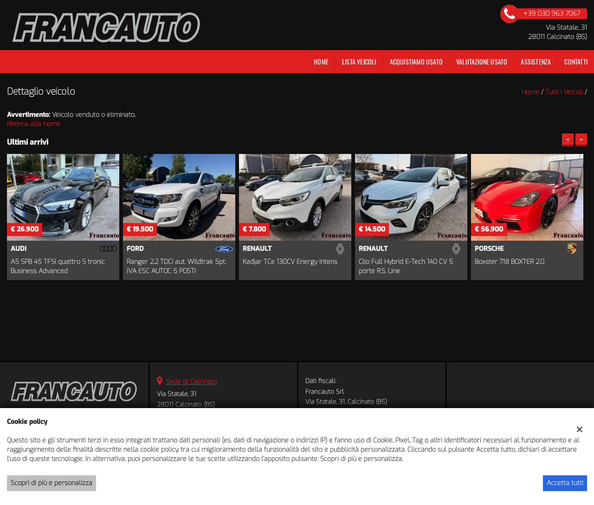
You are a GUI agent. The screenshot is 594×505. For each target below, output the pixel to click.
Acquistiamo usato (416, 61)
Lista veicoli (359, 61)
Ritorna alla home (33, 124)
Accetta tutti (565, 483)
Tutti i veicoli (564, 92)
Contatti (576, 61)
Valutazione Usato (481, 61)
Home (321, 61)
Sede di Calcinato (191, 381)
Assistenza (536, 61)
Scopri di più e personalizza (51, 483)
